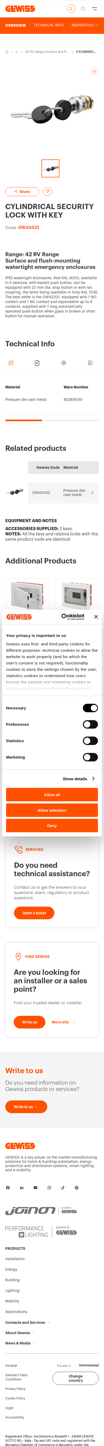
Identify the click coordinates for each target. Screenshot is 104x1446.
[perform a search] (83, 8)
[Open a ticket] (34, 913)
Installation (17, 52)
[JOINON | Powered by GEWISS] (41, 1211)
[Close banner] (96, 617)
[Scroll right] (97, 25)
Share (22, 192)
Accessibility (14, 1417)
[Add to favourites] (47, 191)
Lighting (12, 1291)
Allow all (52, 794)
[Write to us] (29, 1022)
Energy (11, 1269)
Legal (9, 1408)
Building (12, 1280)
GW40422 (41, 493)
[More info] (64, 1022)
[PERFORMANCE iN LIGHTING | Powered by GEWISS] (41, 1232)
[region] (52, 399)
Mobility (12, 1301)
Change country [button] (76, 1378)
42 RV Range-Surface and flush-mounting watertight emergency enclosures (46, 52)
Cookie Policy (15, 1398)
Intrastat (11, 1365)
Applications (16, 1312)
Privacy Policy (15, 1388)
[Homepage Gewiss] (20, 8)
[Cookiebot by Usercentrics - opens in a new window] (63, 616)
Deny (52, 825)
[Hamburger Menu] (94, 8)
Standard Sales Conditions (16, 1377)
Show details (75, 778)
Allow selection (51, 810)
